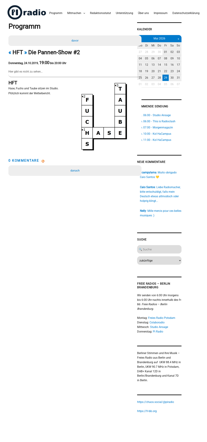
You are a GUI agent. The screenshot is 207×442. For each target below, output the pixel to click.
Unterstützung (123, 12)
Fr (181, 44)
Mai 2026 (174, 37)
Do (174, 44)
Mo (154, 44)
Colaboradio (170, 316)
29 (167, 50)
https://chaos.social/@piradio (169, 396)
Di (160, 44)
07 (174, 57)
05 (160, 57)
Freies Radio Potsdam (175, 312)
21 (174, 69)
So (194, 44)
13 (167, 63)
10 (194, 57)
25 (153, 76)
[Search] (174, 248)
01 (180, 50)
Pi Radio (171, 325)
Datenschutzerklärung (185, 12)
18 (153, 69)
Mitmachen (73, 12)
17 (194, 63)
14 (174, 63)
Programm (54, 12)
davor (75, 39)
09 (187, 57)
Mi (167, 44)
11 (153, 63)
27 (153, 50)
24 (194, 69)
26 (160, 76)
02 (187, 50)
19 (160, 69)
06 (167, 57)
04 (153, 57)
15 (180, 63)
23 (187, 69)
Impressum (160, 12)
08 (180, 57)
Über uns (142, 12)
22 (180, 69)
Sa (187, 44)
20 (167, 69)
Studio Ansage (172, 321)
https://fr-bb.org (160, 405)
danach (75, 161)
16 (187, 63)
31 (194, 76)
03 (194, 50)
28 (160, 50)
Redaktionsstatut (99, 12)
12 (160, 63)
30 (174, 50)
